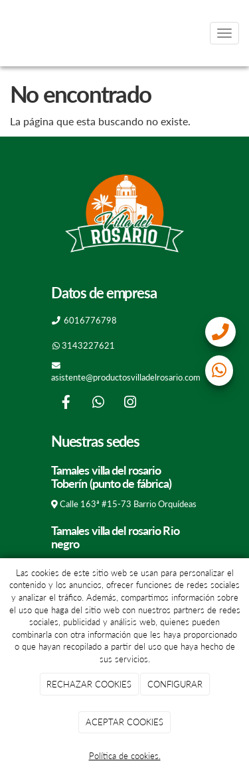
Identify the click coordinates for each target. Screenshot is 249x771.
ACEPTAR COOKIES (124, 722)
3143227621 (88, 345)
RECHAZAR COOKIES (88, 684)
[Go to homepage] (6, 33)
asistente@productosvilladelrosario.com (126, 377)
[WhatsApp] (98, 403)
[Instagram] (130, 403)
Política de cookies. (125, 755)
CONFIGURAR (175, 684)
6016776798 (90, 320)
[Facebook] (66, 403)
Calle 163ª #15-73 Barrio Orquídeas (128, 504)
